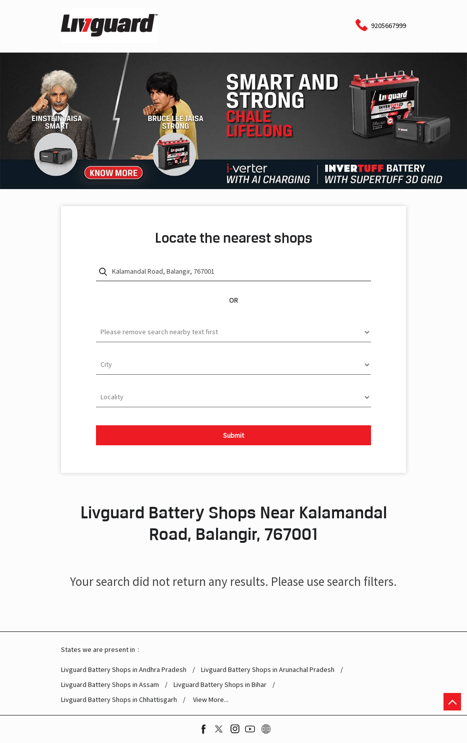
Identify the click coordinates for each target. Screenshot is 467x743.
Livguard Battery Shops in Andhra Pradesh (123, 669)
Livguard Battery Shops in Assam (110, 684)
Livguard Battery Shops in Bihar (220, 684)
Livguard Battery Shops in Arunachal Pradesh (267, 669)
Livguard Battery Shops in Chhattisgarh (119, 699)
